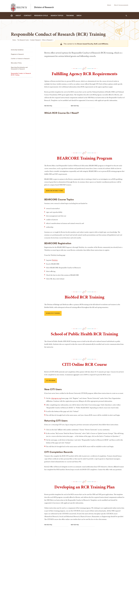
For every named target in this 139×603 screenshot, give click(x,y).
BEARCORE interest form (54, 190)
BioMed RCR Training (53, 313)
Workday (55, 260)
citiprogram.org (56, 398)
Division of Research (44, 6)
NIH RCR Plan (48, 105)
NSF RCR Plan (75, 105)
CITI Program (50, 380)
